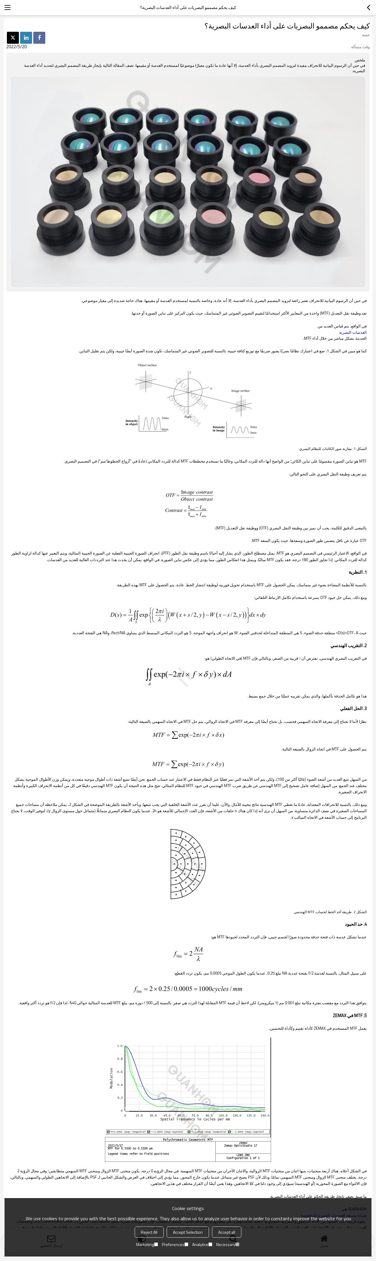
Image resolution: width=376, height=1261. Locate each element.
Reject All (149, 1232)
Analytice (202, 1244)
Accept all (226, 1232)
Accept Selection (188, 1232)
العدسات (353, 332)
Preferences (175, 1244)
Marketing (147, 1244)
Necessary (227, 1244)
